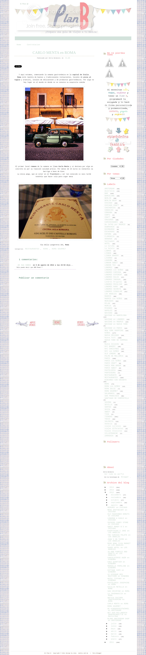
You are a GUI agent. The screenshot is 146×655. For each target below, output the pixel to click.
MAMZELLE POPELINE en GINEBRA (118, 567)
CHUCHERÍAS (111, 208)
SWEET (108, 412)
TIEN (107, 414)
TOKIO (108, 419)
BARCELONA (110, 196)
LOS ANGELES (111, 294)
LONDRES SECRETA (113, 289)
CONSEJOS (109, 210)
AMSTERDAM (110, 189)
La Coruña (110, 246)
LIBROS (108, 251)
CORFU (108, 215)
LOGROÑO (109, 260)
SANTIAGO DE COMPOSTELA (117, 398)
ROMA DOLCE (111, 389)
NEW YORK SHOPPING (114, 331)
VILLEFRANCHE (112, 433)
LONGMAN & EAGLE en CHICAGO (117, 519)
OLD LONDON (111, 354)
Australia (110, 191)
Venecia (109, 424)
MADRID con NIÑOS (114, 299)
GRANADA (109, 239)
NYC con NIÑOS (112, 351)
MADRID (108, 296)
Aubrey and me (83, 653)
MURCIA (108, 306)
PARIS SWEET (111, 368)
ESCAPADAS (110, 232)
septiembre (117, 503)
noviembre (116, 497)
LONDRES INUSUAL (113, 280)
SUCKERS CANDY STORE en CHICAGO (117, 523)
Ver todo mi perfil (114, 474)
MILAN (108, 303)
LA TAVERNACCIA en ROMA (116, 594)
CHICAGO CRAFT (112, 205)
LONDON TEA (111, 265)
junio (114, 626)
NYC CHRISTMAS (112, 349)
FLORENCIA (110, 236)
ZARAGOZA (109, 436)
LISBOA (108, 253)
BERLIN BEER (111, 201)
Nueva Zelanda (112, 344)
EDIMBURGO (110, 229)
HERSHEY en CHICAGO (117, 508)
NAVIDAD (109, 313)
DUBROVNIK (110, 227)
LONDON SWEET (112, 263)
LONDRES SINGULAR (114, 291)
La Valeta (110, 248)
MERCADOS (109, 301)
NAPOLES (109, 311)
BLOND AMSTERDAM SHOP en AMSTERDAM (118, 620)
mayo (113, 629)
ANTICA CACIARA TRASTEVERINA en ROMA (115, 599)
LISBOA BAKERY (112, 256)
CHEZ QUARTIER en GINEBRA (116, 563)
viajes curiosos (113, 426)
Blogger (125, 477)
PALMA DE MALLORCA (114, 356)
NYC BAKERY (111, 346)
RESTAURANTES (32, 249)
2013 (112, 490)
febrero (115, 637)
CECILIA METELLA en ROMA (117, 588)
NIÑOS (108, 333)
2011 (112, 642)
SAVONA (108, 402)
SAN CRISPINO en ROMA (118, 591)
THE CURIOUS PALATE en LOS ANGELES (118, 536)
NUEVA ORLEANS (112, 335)
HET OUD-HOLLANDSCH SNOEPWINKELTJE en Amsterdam (117, 614)
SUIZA (108, 409)
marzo (114, 634)
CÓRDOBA (109, 213)
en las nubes (24, 265)
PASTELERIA (111, 370)
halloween (110, 241)
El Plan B (24, 4)
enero (114, 639)
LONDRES (109, 268)
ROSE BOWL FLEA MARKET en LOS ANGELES (118, 544)
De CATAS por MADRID (116, 225)
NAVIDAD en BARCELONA (116, 315)
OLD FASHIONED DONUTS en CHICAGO (118, 515)
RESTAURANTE (111, 375)
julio (114, 624)
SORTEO (108, 407)
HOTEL (108, 244)
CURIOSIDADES (112, 222)
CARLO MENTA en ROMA (54, 53)
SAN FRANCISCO (112, 396)
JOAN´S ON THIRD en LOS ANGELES (117, 540)
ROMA (45, 249)
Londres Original (114, 282)
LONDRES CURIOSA (113, 272)
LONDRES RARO (112, 287)
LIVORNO (109, 258)
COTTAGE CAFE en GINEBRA (115, 571)
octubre (115, 500)
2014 (112, 487)
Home (19, 45)
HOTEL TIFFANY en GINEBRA (116, 579)
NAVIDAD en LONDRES (115, 319)
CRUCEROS (109, 220)
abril (114, 631)
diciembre (116, 495)
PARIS (108, 358)
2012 (112, 492)
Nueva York (111, 338)
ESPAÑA (108, 234)
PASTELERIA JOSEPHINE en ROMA (118, 584)
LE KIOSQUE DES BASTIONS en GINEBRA (118, 575)
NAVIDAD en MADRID (114, 322)
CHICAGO (109, 203)
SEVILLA (109, 405)
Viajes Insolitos (114, 431)
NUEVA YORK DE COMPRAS (116, 340)
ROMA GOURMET (59, 249)
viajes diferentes (114, 429)
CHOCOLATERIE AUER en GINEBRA (118, 558)
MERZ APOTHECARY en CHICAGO (117, 511)
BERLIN (108, 198)
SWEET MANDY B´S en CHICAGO (117, 528)
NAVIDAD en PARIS (114, 328)
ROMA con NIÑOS (113, 386)
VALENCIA (109, 421)
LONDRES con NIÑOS (114, 270)
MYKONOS (109, 308)
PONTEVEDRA (111, 373)
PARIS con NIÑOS (113, 361)
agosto (115, 505)
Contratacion (33, 45)
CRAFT (108, 217)
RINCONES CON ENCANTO (116, 380)
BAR (107, 193)
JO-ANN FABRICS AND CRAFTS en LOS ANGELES (117, 553)
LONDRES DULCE (112, 277)
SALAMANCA (110, 394)
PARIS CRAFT (111, 363)
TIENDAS (109, 417)
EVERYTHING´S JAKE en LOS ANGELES (118, 532)
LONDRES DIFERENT (114, 275)
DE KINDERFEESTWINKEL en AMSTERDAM (118, 610)
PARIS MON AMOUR (113, 366)
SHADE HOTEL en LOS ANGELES (117, 548)
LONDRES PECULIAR (114, 284)
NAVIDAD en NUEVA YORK (116, 324)
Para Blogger (97, 653)
